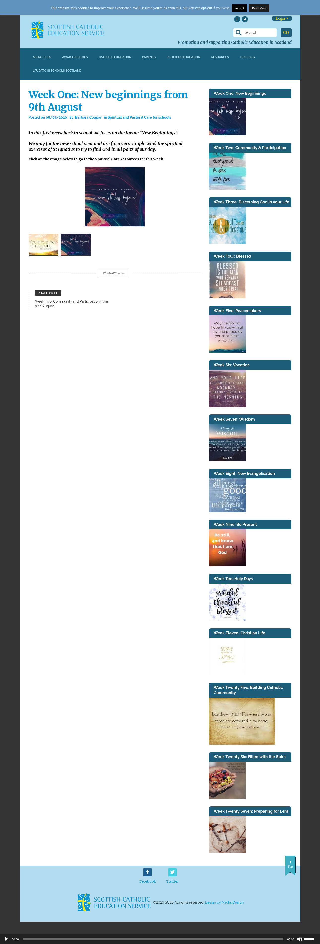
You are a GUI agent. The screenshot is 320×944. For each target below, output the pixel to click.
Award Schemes (75, 57)
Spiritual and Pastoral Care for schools (139, 117)
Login (282, 18)
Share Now (113, 273)
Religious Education (183, 57)
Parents (149, 57)
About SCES (42, 57)
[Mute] (299, 939)
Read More (259, 8)
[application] (160, 939)
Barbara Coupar (88, 117)
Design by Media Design (224, 902)
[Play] (6, 939)
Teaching (247, 57)
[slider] (311, 938)
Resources (220, 57)
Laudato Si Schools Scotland (57, 70)
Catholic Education (115, 57)
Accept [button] (239, 8)
